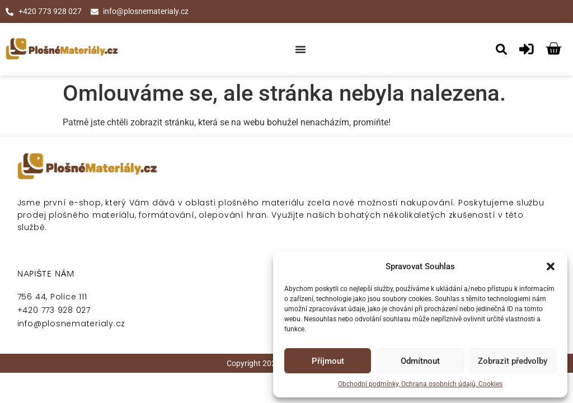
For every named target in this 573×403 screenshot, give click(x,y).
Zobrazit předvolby (512, 361)
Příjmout (328, 361)
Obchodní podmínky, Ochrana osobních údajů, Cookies (420, 384)
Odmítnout (420, 361)
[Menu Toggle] (300, 49)
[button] (550, 266)
